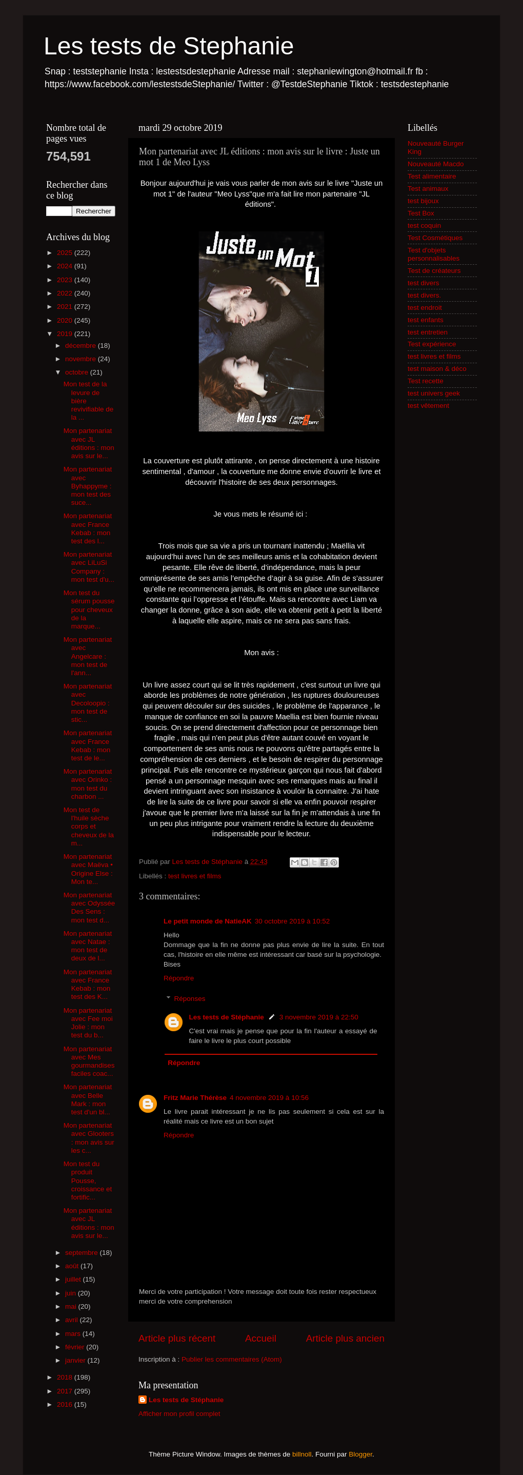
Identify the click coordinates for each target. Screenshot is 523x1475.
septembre (82, 1252)
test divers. (424, 295)
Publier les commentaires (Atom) (232, 1359)
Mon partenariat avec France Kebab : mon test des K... (88, 984)
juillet (74, 1279)
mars (74, 1334)
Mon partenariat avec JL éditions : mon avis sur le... (89, 443)
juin (71, 1293)
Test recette (426, 381)
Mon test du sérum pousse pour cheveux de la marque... (89, 609)
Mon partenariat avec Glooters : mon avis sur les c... (89, 1138)
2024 (65, 266)
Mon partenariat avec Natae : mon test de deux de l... (88, 946)
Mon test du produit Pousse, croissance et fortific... (88, 1180)
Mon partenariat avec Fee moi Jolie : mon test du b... (88, 1023)
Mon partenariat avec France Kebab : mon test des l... (88, 528)
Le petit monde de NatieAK (208, 921)
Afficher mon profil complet (179, 1414)
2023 (65, 280)
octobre (77, 372)
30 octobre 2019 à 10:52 (292, 921)
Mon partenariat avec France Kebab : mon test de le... (88, 745)
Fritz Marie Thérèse (195, 1098)
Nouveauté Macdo (436, 164)
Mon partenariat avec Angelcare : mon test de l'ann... (88, 656)
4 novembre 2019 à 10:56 (269, 1098)
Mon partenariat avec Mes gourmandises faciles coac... (89, 1061)
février (75, 1347)
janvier (76, 1360)
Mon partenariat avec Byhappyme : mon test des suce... (88, 485)
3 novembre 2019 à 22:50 (318, 1017)
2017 (65, 1391)
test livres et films (195, 876)
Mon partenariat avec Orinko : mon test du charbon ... (88, 784)
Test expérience (432, 344)
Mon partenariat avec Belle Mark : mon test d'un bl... (88, 1099)
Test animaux (428, 188)
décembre (81, 345)
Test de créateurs (434, 270)
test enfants (426, 320)
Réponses (190, 998)
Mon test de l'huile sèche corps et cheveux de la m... (89, 826)
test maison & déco (437, 368)
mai (71, 1306)
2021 (65, 306)
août (73, 1266)
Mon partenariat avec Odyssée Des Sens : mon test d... (89, 907)
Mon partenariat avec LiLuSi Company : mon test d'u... (89, 566)
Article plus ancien (345, 1338)
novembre (81, 359)
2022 (65, 293)
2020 (65, 320)
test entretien (428, 332)
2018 (65, 1377)
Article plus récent (176, 1338)
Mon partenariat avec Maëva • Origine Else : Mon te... (88, 869)
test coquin (424, 225)
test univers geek (434, 393)
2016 (65, 1404)
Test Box (421, 213)
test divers (423, 283)
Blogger (360, 1454)
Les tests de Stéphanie (226, 1017)
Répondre (179, 978)
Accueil (260, 1338)
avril (72, 1320)
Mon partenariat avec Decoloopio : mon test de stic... (88, 702)
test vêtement (428, 405)
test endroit (425, 307)
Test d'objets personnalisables (433, 254)
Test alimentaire (432, 176)
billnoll (302, 1454)
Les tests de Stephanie (169, 46)
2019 (65, 334)
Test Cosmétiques (435, 238)
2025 (65, 253)
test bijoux (423, 201)
